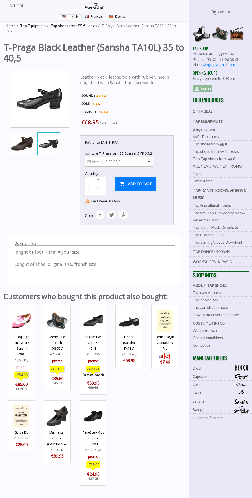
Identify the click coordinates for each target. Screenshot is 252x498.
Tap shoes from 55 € (210, 144)
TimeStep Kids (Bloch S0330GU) (93, 438)
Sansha (222, 401)
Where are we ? (205, 330)
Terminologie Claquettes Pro (165, 343)
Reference (92, 142)
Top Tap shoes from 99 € (214, 159)
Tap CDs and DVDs (208, 235)
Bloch (222, 368)
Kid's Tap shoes (206, 137)
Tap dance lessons (211, 252)
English (73, 17)
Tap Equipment (208, 121)
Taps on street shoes (210, 307)
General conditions (208, 338)
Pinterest (123, 214)
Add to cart (135, 184)
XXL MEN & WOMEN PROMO (217, 166)
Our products (208, 100)
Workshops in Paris (212, 262)
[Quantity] (90, 186)
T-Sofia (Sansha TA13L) (129, 343)
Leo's (222, 393)
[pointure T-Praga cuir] (119, 162)
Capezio (222, 376)
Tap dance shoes (207, 292)
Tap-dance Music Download (215, 227)
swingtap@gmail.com (218, 65)
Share (100, 214)
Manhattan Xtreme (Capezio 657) (57, 438)
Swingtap (222, 409)
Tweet (111, 214)
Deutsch (121, 16)
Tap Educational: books (212, 205)
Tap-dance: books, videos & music (219, 194)
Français (97, 16)
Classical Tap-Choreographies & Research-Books (219, 217)
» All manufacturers (208, 418)
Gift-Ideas (203, 111)
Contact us (201, 345)
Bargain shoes (204, 129)
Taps (197, 173)
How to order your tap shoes (216, 315)
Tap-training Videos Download (217, 242)
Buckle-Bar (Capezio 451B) (93, 343)
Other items (202, 181)
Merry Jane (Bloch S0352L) (57, 343)
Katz (222, 384)
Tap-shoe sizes (205, 300)
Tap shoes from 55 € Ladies (216, 151)
